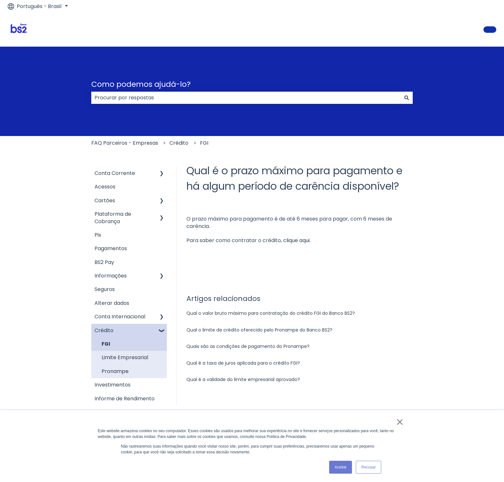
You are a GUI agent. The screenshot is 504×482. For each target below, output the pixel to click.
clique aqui (296, 240)
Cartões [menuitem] (104, 200)
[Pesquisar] (407, 98)
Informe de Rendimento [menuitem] (124, 398)
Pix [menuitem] (97, 235)
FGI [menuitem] (106, 344)
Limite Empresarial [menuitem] (125, 357)
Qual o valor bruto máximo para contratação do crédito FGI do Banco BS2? (270, 313)
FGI (204, 143)
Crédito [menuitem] (103, 330)
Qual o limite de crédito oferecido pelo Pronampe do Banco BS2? (259, 330)
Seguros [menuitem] (104, 289)
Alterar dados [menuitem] (111, 303)
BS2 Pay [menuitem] (104, 262)
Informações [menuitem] (110, 275)
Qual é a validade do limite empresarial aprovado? (243, 379)
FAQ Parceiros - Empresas (124, 143)
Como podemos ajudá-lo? (141, 84)
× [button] (399, 422)
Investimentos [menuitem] (112, 384)
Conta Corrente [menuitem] (114, 173)
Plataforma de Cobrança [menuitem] (112, 217)
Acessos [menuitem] (104, 186)
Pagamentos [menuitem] (110, 248)
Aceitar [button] (340, 467)
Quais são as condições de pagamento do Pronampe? (248, 346)
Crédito (178, 143)
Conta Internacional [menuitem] (119, 316)
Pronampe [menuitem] (115, 371)
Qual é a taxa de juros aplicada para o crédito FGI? (243, 363)
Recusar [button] (368, 467)
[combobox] (246, 98)
